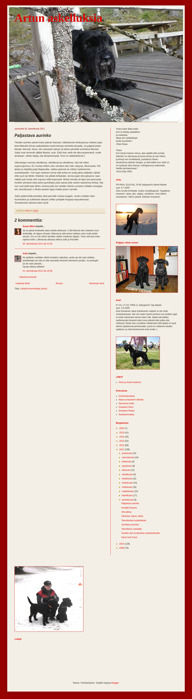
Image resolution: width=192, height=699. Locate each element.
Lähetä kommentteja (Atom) (33, 288)
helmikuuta (127, 495)
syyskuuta (127, 466)
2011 (122, 449)
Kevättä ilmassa (129, 508)
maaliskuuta (128, 491)
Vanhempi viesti (96, 283)
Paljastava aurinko (130, 503)
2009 (122, 548)
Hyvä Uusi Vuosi (129, 537)
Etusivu (59, 283)
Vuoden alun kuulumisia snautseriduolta (140, 533)
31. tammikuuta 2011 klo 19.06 (37, 271)
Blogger (115, 683)
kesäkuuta (127, 478)
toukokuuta (127, 483)
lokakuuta (127, 461)
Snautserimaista (126, 414)
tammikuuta (128, 500)
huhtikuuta (127, 487)
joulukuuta (127, 453)
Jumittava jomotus (130, 524)
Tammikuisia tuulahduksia (133, 520)
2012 (122, 445)
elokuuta (126, 470)
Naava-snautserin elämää (131, 399)
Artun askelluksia (58, 17)
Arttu (25, 253)
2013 (122, 441)
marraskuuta (128, 457)
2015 (122, 432)
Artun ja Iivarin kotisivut (130, 382)
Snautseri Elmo (126, 407)
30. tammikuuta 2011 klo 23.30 (37, 243)
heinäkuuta (127, 474)
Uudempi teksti (22, 283)
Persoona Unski (126, 403)
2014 (122, 437)
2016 (122, 428)
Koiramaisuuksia (127, 396)
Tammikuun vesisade (131, 529)
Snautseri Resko (127, 410)
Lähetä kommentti (27, 277)
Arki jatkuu (126, 512)
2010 (122, 544)
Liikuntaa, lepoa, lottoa (132, 516)
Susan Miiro (29, 226)
